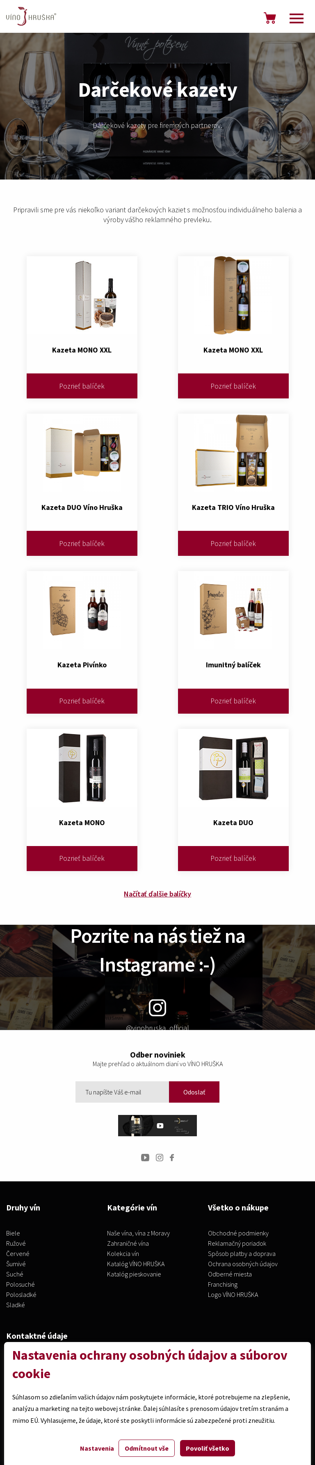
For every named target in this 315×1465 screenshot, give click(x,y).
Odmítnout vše (147, 1448)
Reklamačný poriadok (237, 1243)
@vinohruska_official (157, 1016)
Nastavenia (97, 1448)
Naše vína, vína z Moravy (138, 1233)
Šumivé (16, 1264)
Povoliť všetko (207, 1448)
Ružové (16, 1243)
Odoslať (194, 1092)
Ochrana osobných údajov (243, 1264)
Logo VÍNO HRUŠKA (233, 1295)
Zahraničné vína (128, 1243)
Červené (18, 1254)
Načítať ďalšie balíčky (157, 894)
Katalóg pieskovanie (134, 1274)
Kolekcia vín (123, 1254)
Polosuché (20, 1284)
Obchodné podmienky (238, 1233)
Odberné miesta (230, 1274)
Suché (14, 1274)
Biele (13, 1233)
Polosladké (21, 1295)
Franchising (222, 1284)
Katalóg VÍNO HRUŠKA (135, 1264)
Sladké (15, 1305)
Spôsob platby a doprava (242, 1254)
